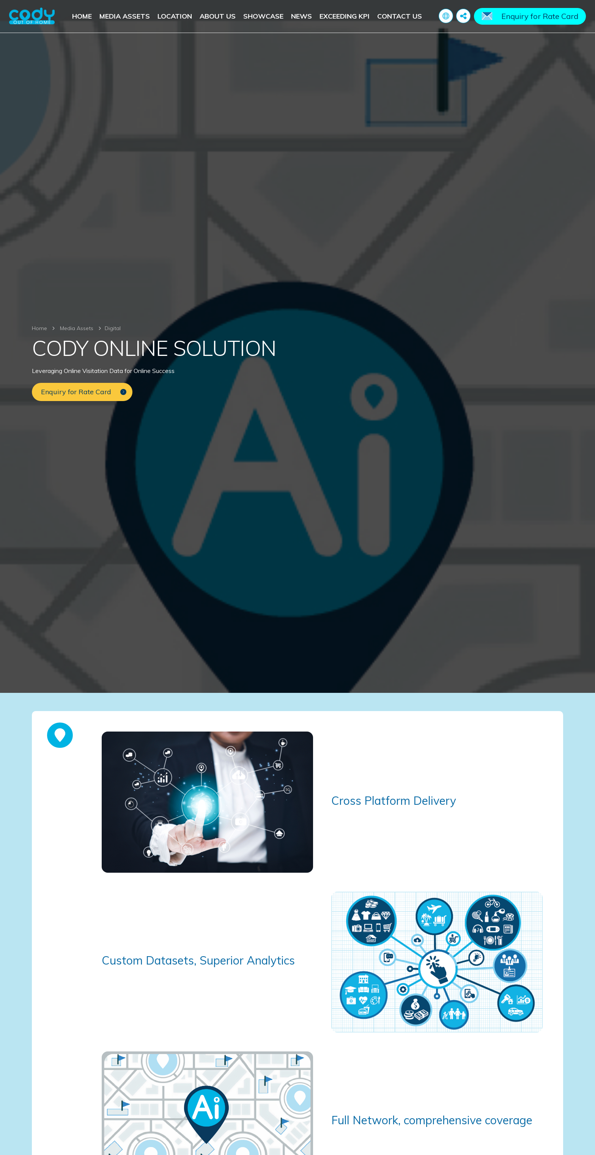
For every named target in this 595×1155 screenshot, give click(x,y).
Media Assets (124, 16)
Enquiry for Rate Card (539, 16)
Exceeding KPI (345, 16)
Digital (113, 328)
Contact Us (399, 16)
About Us (218, 16)
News (301, 16)
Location (174, 16)
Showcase (263, 16)
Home (82, 16)
